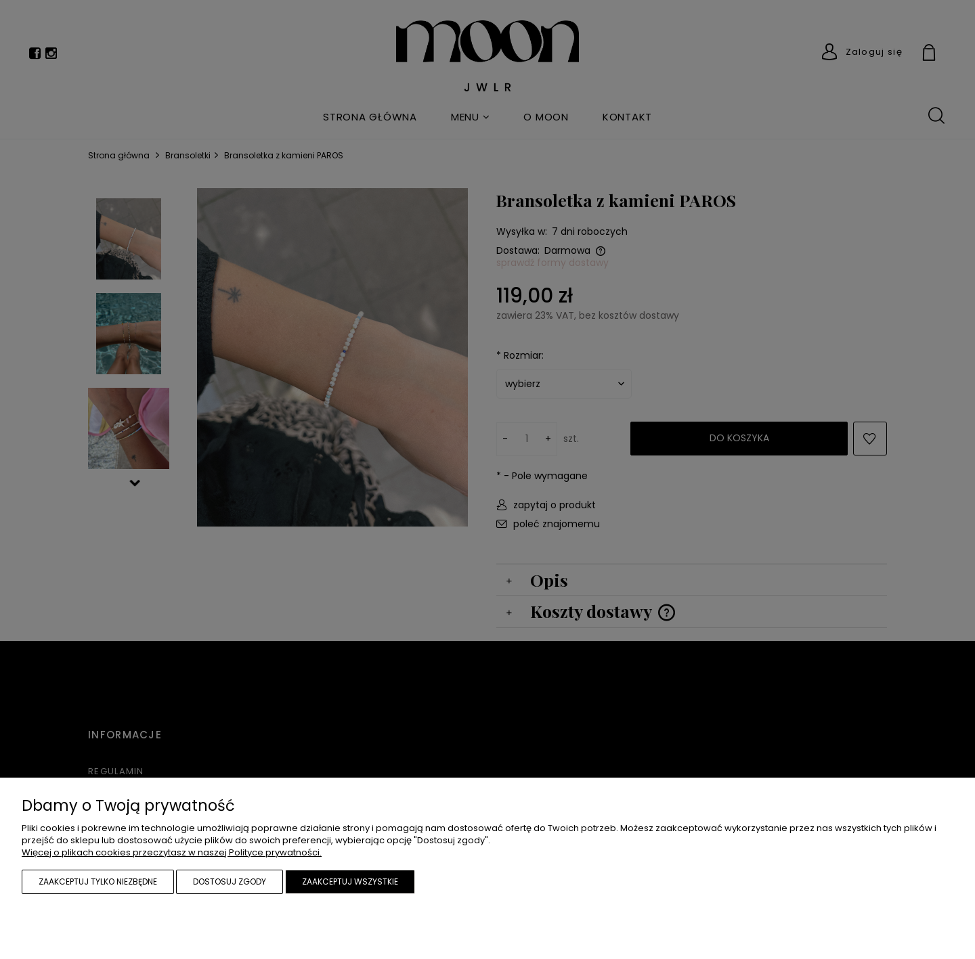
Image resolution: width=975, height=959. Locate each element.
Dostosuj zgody (229, 881)
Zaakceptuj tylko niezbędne (98, 881)
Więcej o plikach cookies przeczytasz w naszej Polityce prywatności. (172, 852)
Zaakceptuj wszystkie (350, 881)
